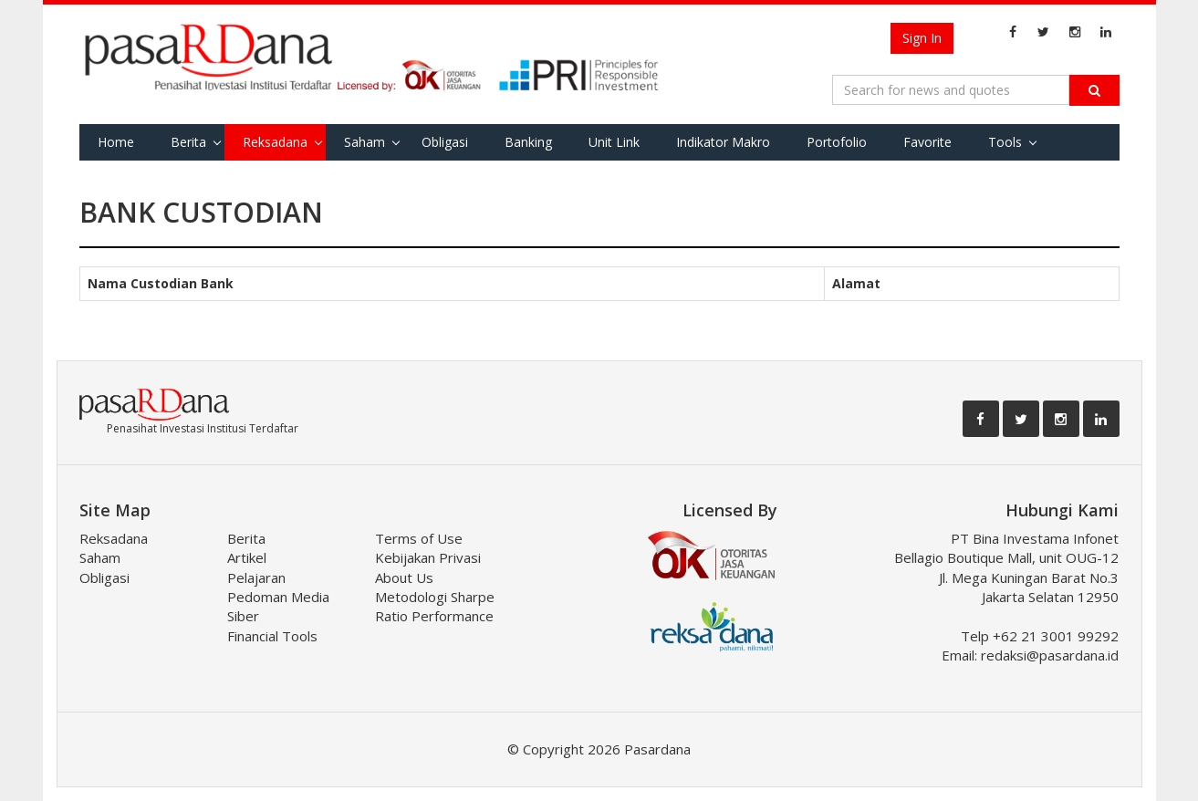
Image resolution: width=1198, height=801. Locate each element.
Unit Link (614, 142)
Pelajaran (256, 577)
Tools (1005, 142)
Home (116, 142)
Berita (188, 142)
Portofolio (837, 142)
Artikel (246, 557)
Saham (364, 142)
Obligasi (445, 142)
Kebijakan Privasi (428, 557)
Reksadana (275, 142)
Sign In (922, 38)
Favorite (927, 142)
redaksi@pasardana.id (1050, 655)
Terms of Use (419, 538)
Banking (528, 142)
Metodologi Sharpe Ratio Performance (435, 606)
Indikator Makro (723, 142)
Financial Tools (272, 636)
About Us (404, 577)
